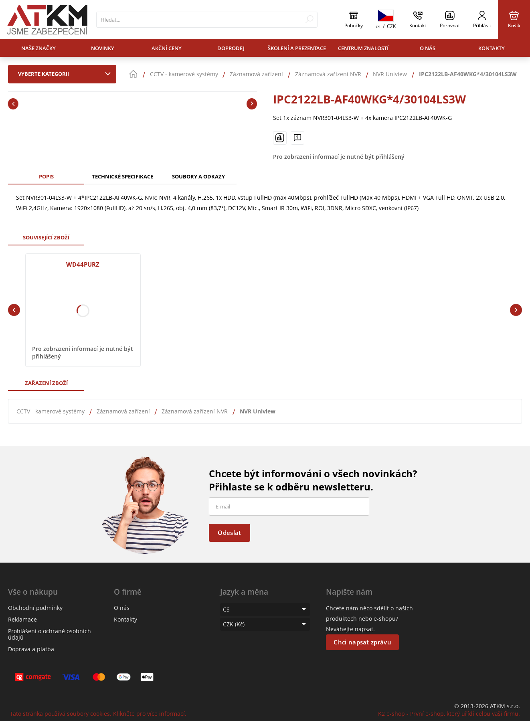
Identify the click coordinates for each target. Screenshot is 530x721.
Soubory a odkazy (198, 176)
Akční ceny (167, 48)
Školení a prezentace (297, 48)
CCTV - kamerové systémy (50, 411)
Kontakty (491, 48)
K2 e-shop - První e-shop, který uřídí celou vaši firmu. (449, 713)
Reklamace (22, 619)
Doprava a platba (31, 649)
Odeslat (229, 533)
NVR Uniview (257, 411)
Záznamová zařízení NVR (195, 411)
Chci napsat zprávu (362, 642)
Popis (46, 176)
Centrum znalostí (363, 48)
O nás (427, 48)
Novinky (102, 48)
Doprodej (231, 48)
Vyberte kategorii (66, 73)
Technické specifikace (122, 176)
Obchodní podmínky (35, 608)
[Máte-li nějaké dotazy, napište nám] (297, 138)
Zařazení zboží (46, 383)
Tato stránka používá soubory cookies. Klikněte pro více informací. (98, 713)
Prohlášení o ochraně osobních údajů (49, 634)
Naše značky (38, 48)
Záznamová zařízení (123, 411)
